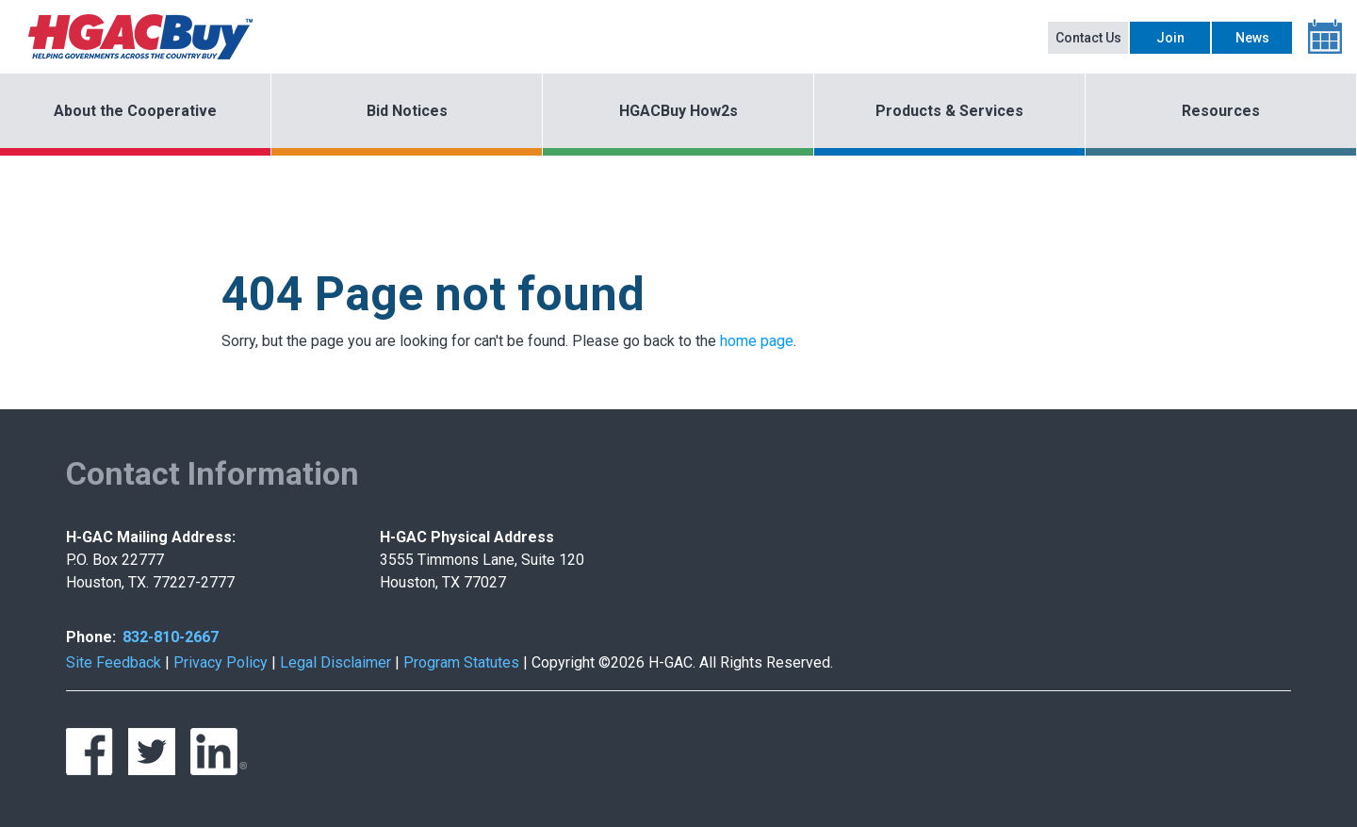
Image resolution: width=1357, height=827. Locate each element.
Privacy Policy (220, 662)
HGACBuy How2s (678, 111)
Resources (1221, 111)
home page (756, 341)
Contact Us (1088, 37)
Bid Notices (407, 111)
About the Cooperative (135, 111)
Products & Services (949, 111)
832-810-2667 (171, 637)
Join (1170, 37)
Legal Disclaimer (335, 662)
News (1252, 37)
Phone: (91, 637)
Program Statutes (461, 662)
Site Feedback (113, 662)
